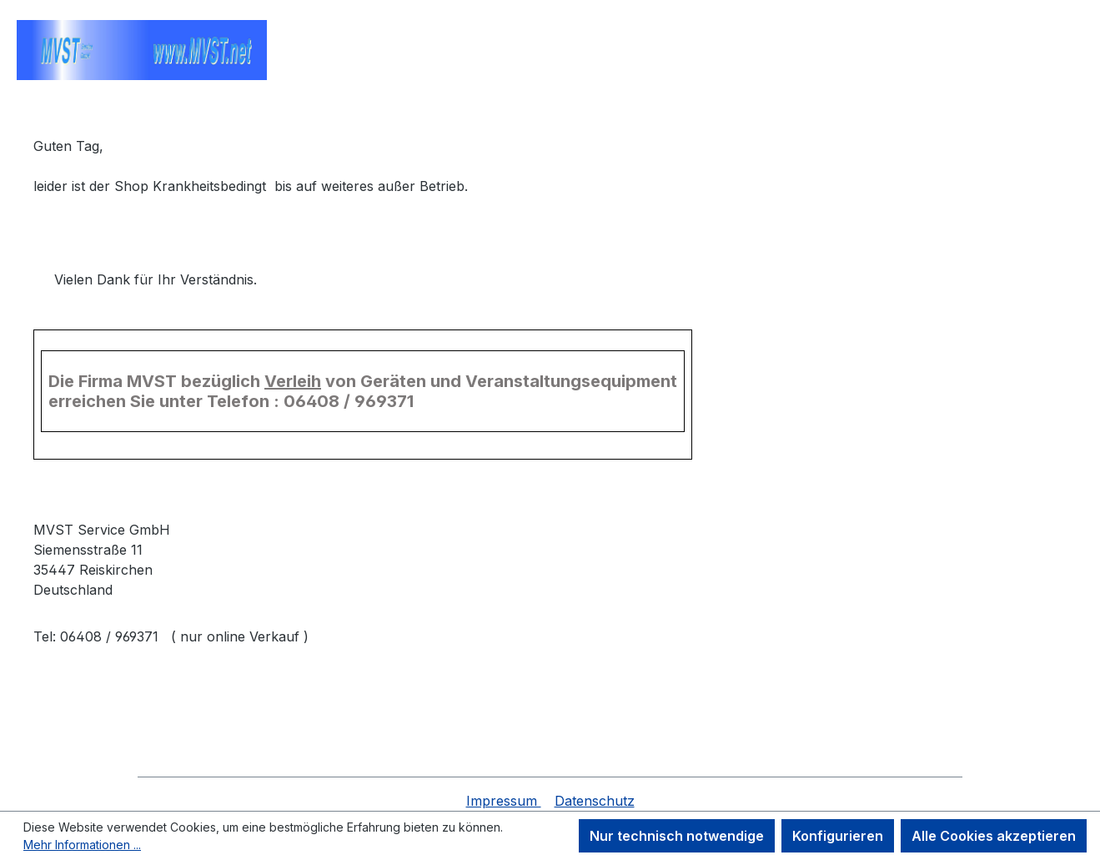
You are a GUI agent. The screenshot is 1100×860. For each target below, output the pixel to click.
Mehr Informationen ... (82, 844)
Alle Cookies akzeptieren (994, 835)
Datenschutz (595, 800)
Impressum (503, 800)
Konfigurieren (837, 835)
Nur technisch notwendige (677, 835)
